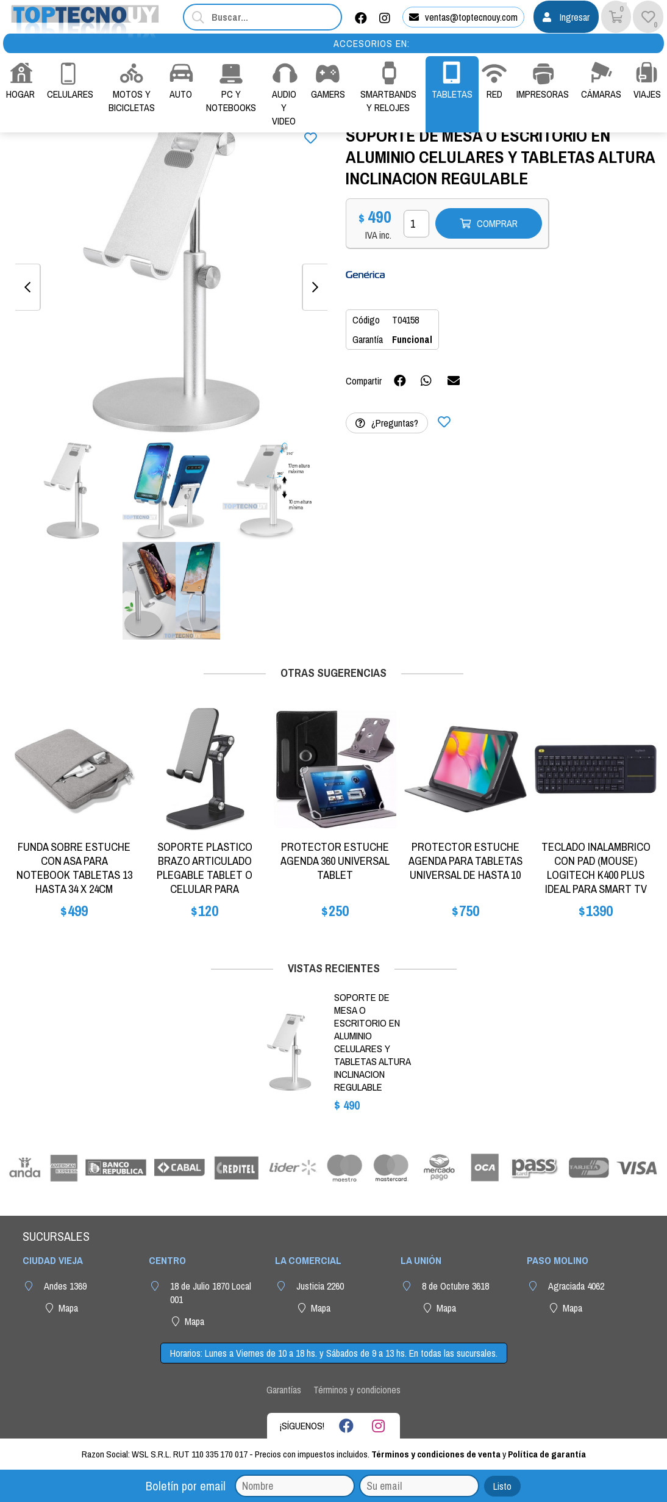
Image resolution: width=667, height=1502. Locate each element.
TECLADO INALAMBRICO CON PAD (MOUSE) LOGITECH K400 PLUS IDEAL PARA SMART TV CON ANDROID (596, 875)
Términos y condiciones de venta (436, 1454)
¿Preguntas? (386, 423)
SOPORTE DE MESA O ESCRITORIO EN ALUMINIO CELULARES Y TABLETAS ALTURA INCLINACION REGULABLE (372, 1042)
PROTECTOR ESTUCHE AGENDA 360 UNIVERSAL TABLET (335, 861)
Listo (502, 1486)
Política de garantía (547, 1454)
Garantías (283, 1389)
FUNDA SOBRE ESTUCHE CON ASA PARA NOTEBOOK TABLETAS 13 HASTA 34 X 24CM (74, 868)
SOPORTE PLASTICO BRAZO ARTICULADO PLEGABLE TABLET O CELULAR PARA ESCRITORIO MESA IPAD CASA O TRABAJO (205, 882)
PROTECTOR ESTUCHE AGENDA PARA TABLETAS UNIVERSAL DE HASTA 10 (465, 861)
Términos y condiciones (357, 1389)
